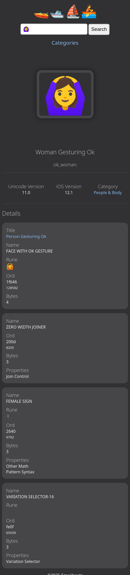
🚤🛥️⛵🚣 (65, 11)
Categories (65, 42)
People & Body (108, 192)
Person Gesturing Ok (26, 236)
